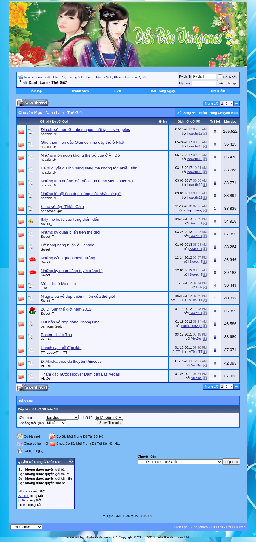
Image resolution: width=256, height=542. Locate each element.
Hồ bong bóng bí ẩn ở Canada (67, 245)
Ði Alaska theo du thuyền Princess (71, 361)
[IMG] (22, 500)
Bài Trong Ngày (163, 91)
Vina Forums (33, 77)
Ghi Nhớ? (227, 77)
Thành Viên (80, 91)
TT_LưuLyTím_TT (189, 300)
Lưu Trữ (217, 527)
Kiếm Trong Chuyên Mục (218, 113)
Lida (44, 288)
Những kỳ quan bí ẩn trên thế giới (70, 232)
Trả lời (215, 121)
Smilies (23, 496)
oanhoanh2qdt (51, 211)
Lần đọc (230, 121)
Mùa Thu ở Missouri (58, 283)
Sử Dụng (184, 113)
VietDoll (46, 339)
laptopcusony (192, 210)
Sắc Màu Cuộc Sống (62, 77)
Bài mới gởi (186, 121)
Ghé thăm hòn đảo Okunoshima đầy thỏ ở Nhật (82, 142)
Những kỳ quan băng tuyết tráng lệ (72, 270)
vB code (24, 491)
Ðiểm (163, 121)
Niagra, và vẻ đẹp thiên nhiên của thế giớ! (78, 296)
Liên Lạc (181, 527)
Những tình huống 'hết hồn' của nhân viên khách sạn (88, 181)
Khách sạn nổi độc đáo (61, 347)
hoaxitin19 (48, 134)
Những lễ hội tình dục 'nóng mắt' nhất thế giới (81, 194)
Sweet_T (47, 224)
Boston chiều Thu (56, 335)
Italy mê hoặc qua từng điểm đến (70, 219)
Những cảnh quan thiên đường (68, 258)
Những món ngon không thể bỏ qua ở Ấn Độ (80, 155)
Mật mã (184, 83)
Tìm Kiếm (217, 91)
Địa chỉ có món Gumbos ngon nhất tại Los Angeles (85, 129)
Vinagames (199, 527)
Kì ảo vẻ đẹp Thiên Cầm (62, 206)
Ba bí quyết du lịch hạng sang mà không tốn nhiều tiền (89, 168)
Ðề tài (44, 121)
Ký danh (185, 76)
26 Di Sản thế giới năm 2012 (66, 309)
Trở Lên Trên (236, 527)
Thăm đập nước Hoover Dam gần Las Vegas (80, 374)
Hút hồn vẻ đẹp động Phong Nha (70, 322)
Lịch (117, 91)
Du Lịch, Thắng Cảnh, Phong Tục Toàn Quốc (114, 77)
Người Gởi (60, 121)
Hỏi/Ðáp (35, 91)
